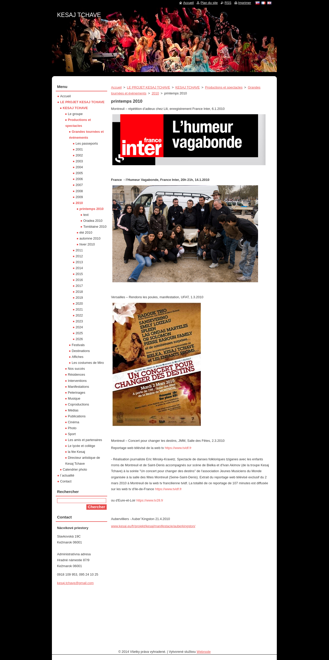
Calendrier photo (75, 469)
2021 (79, 309)
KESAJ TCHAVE (187, 87)
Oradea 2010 (93, 221)
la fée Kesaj (76, 452)
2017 (79, 286)
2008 (79, 191)
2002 (79, 155)
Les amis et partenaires (85, 440)
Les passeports (87, 143)
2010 (155, 93)
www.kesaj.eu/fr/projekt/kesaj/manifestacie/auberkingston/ (153, 526)
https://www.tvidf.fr (178, 448)
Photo (72, 428)
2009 (79, 197)
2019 (79, 298)
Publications (77, 416)
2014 (79, 268)
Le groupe (75, 114)
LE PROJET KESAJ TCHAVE (148, 87)
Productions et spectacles (224, 87)
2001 (79, 149)
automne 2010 (89, 238)
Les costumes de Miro (88, 363)
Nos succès (76, 369)
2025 (79, 333)
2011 (79, 250)
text (86, 215)
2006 (79, 179)
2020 (79, 303)
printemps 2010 (91, 209)
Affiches (77, 357)
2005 (79, 173)
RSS (228, 3)
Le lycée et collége (81, 446)
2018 (79, 292)
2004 (79, 167)
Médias (73, 410)
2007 (79, 185)
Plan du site (209, 3)
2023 (79, 321)
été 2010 (85, 232)
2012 (79, 256)
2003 (79, 161)
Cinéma (73, 422)
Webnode (204, 652)
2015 (79, 274)
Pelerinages (76, 392)
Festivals (78, 345)
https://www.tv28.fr (149, 500)
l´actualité (67, 475)
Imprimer (244, 3)
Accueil (116, 87)
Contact (65, 481)
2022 (79, 315)
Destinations (81, 351)
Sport (72, 434)
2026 (79, 339)
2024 (79, 327)
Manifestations (78, 387)
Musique (74, 398)
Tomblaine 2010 (94, 226)
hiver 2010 (87, 244)
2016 (79, 280)
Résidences (76, 374)
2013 (79, 262)
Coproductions (78, 404)
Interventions (77, 381)
